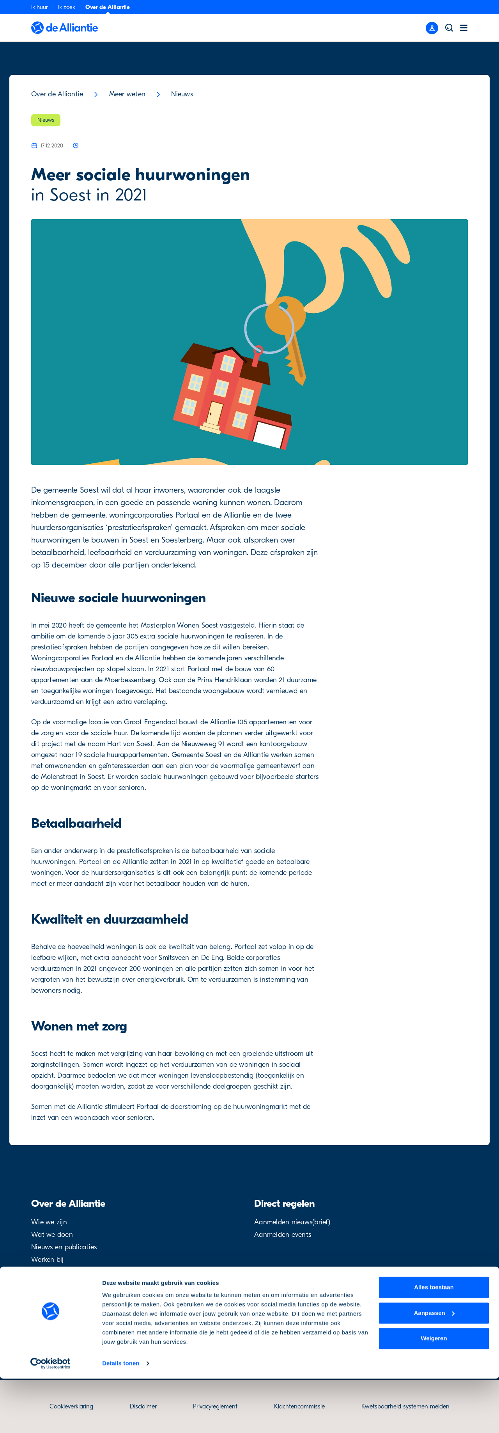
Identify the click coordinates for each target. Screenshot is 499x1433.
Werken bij (47, 1260)
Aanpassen (434, 1367)
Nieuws (182, 94)
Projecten (45, 1272)
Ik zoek (66, 7)
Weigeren (434, 1392)
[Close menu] (432, 28)
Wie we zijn (49, 1222)
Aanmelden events (282, 1235)
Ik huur (39, 7)
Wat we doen (52, 1235)
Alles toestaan (434, 1341)
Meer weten (127, 94)
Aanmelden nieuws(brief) (292, 1222)
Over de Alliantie (107, 7)
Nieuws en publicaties (64, 1247)
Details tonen (120, 1417)
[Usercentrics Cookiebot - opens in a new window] (50, 1418)
